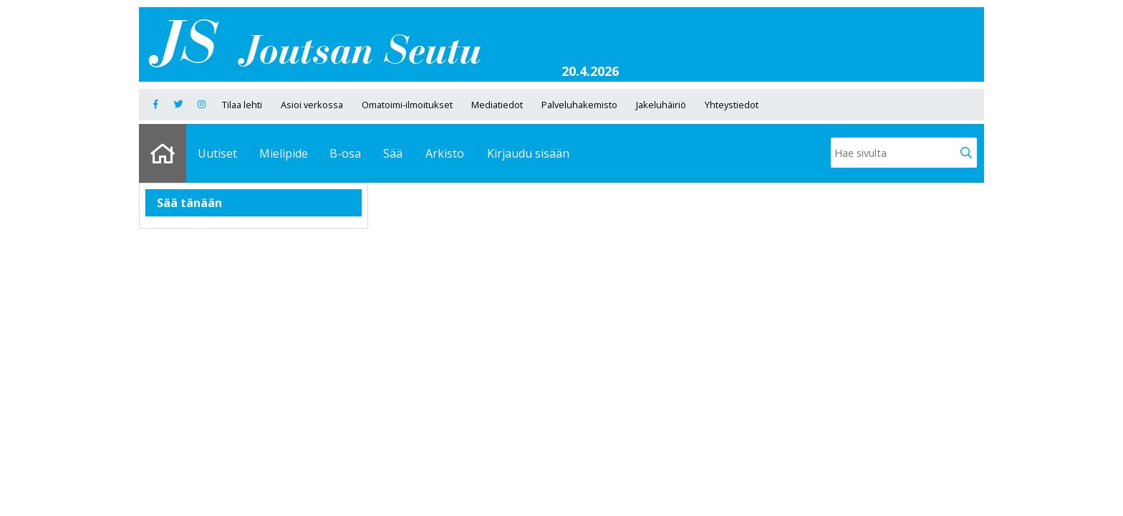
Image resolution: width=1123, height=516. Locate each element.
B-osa (345, 153)
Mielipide (283, 153)
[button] (966, 152)
